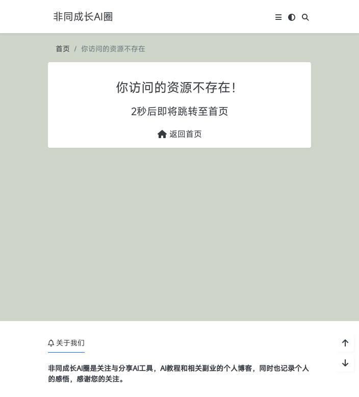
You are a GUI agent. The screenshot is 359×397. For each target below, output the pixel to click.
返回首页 (180, 134)
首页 (63, 49)
